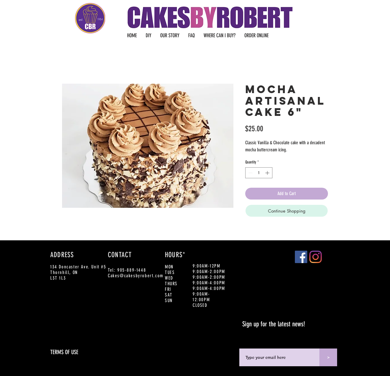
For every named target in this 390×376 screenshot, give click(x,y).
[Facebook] (301, 257)
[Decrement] (250, 173)
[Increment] (268, 173)
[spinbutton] (259, 173)
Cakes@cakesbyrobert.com (135, 275)
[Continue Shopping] (287, 211)
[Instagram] (315, 257)
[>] (328, 357)
